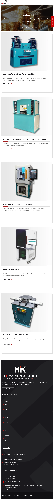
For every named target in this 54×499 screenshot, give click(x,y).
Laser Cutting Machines (12, 269)
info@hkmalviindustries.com (12, 481)
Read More (7, 84)
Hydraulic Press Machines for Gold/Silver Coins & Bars (25, 139)
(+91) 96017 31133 (10, 478)
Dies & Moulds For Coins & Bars (15, 335)
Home (23, 27)
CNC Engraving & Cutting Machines (17, 204)
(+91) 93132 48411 (10, 476)
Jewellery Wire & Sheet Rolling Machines (19, 74)
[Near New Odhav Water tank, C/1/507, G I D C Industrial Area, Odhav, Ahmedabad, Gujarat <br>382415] (3, 486)
